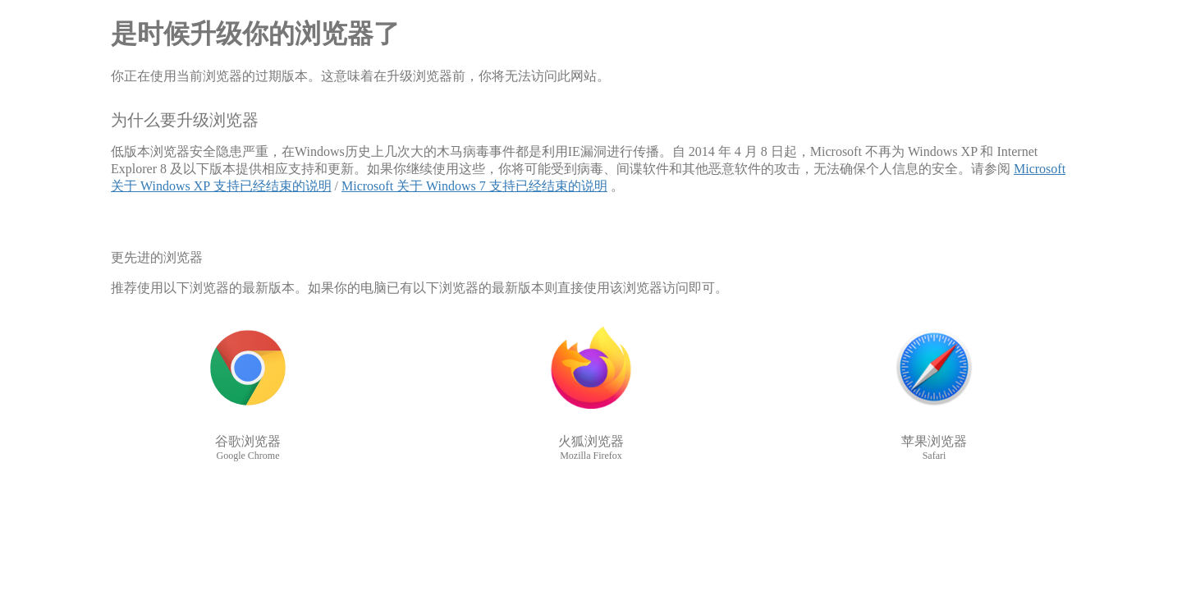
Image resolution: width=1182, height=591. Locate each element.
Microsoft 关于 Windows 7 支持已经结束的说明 (474, 186)
